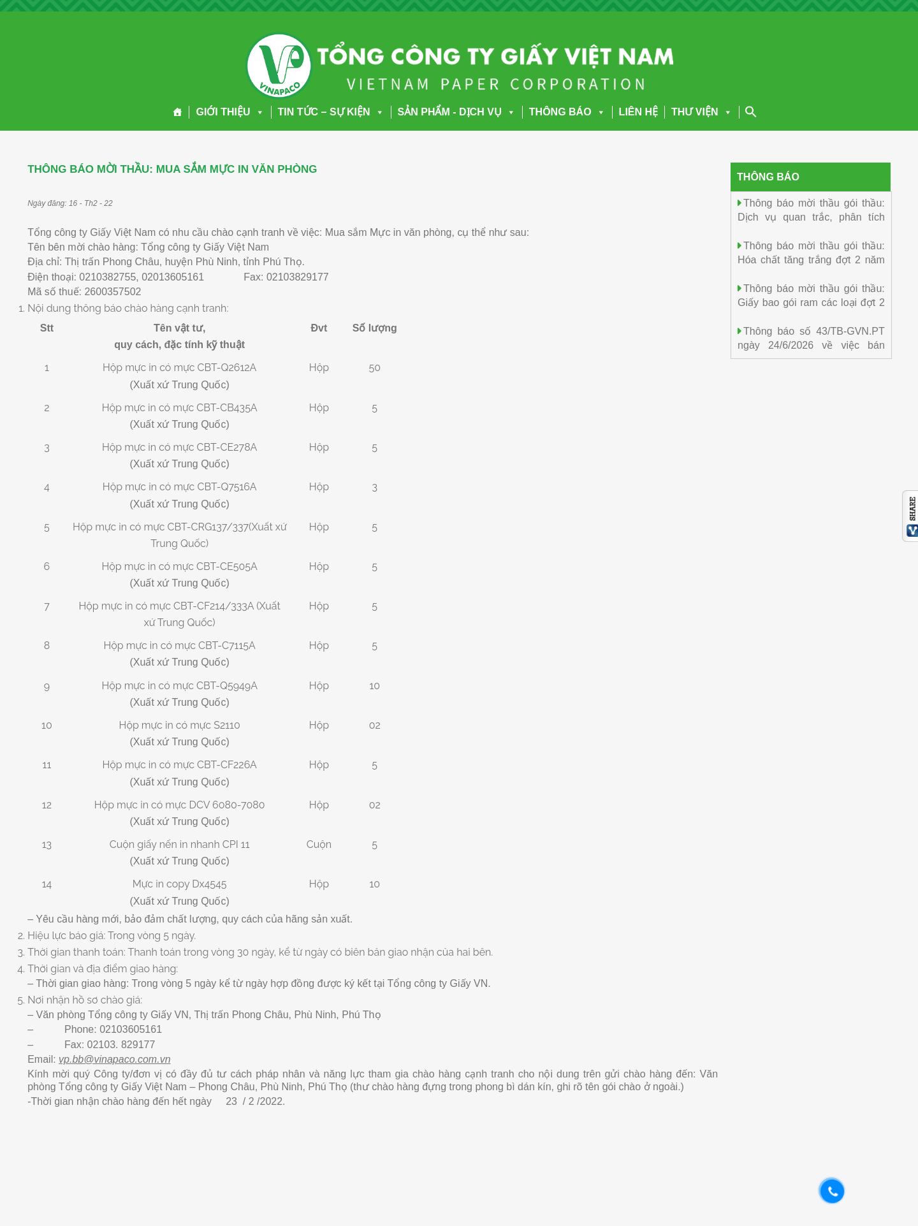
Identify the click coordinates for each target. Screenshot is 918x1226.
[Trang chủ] (177, 112)
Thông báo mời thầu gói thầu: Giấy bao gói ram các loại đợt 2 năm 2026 (811, 302)
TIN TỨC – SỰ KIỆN (331, 111)
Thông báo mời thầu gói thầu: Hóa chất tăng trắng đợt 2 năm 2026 (811, 259)
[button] (258, 111)
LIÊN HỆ (638, 111)
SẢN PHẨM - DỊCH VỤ (457, 111)
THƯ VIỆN (701, 111)
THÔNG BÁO (567, 111)
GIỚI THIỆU (230, 111)
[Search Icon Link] (751, 111)
